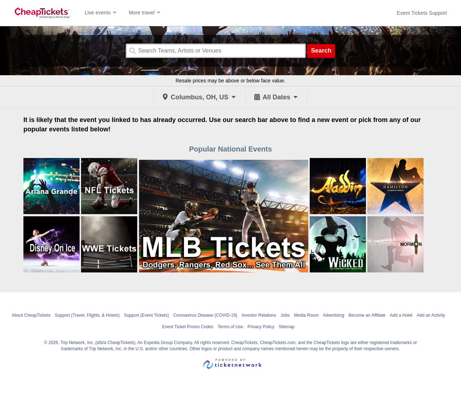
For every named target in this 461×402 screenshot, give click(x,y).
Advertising (333, 315)
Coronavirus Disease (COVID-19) (205, 315)
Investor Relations (259, 315)
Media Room (306, 315)
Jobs (285, 315)
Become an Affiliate (367, 315)
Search (321, 50)
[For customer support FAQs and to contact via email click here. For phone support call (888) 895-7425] (421, 13)
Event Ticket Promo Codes (187, 326)
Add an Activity (431, 315)
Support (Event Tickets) (146, 315)
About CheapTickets (31, 315)
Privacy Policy (260, 326)
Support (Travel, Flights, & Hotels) (87, 315)
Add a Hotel (401, 315)
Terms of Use (230, 326)
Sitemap (287, 326)
